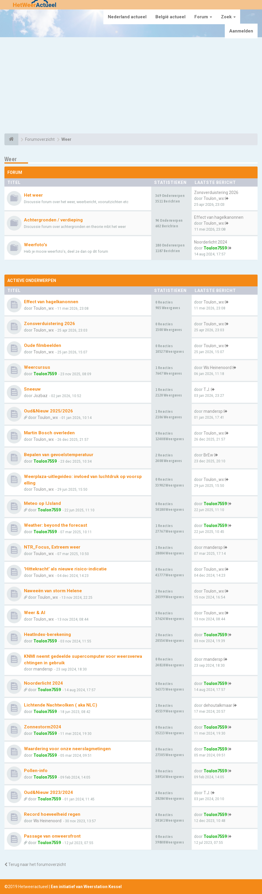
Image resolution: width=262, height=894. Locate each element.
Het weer (33, 195)
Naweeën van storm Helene (53, 590)
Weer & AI (34, 612)
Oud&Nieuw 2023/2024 (48, 792)
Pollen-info (36, 770)
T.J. (207, 389)
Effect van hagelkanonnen (218, 217)
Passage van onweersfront (52, 836)
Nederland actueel (127, 16)
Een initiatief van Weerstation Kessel (86, 886)
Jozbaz (40, 395)
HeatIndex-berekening (47, 634)
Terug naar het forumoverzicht (35, 864)
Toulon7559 (215, 248)
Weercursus (37, 367)
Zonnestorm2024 (42, 727)
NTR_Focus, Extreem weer (52, 547)
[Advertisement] (131, 86)
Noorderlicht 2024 (210, 242)
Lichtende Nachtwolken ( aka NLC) (60, 705)
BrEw (208, 455)
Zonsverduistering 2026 (216, 192)
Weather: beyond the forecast (55, 525)
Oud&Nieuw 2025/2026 (48, 411)
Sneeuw (32, 389)
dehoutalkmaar (218, 705)
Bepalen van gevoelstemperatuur (58, 454)
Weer (10, 159)
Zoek (228, 16)
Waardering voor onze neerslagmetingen (67, 748)
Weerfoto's (35, 244)
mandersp (213, 411)
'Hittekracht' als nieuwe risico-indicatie (65, 569)
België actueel (170, 16)
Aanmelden (241, 31)
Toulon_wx (214, 198)
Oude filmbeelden (42, 345)
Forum (203, 16)
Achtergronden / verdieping (53, 220)
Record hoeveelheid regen (52, 814)
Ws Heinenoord (218, 367)
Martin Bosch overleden (49, 432)
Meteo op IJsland (42, 503)
